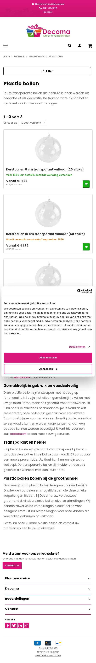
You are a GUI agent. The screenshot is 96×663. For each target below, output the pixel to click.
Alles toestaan (48, 357)
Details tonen (77, 346)
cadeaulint (18, 434)
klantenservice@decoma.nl (49, 4)
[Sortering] (32, 122)
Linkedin (22, 624)
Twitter (15, 624)
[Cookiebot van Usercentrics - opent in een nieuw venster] (77, 291)
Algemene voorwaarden (48, 655)
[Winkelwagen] (90, 45)
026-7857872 (50, 8)
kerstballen (22, 377)
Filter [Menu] (47, 71)
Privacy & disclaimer (48, 651)
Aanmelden (12, 565)
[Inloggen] (79, 45)
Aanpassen (48, 368)
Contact (48, 11)
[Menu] (6, 45)
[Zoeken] (70, 46)
